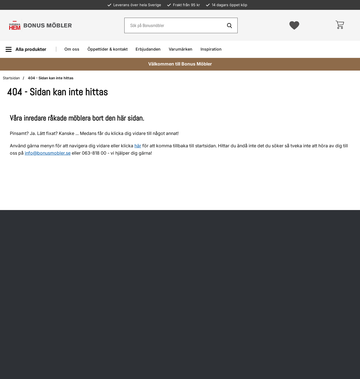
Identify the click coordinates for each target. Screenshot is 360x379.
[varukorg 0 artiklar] (339, 25)
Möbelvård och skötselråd (219, 237)
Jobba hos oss (207, 321)
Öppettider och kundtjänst (219, 182)
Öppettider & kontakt (107, 49)
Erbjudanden (148, 49)
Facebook (296, 191)
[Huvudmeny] (25, 49)
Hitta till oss (109, 246)
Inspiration (211, 49)
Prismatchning (207, 251)
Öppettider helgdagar (119, 205)
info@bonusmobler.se (48, 153)
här (137, 145)
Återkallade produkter (214, 223)
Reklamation (204, 210)
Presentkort (204, 307)
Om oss (71, 49)
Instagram (296, 213)
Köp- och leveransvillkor (217, 196)
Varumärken (180, 49)
